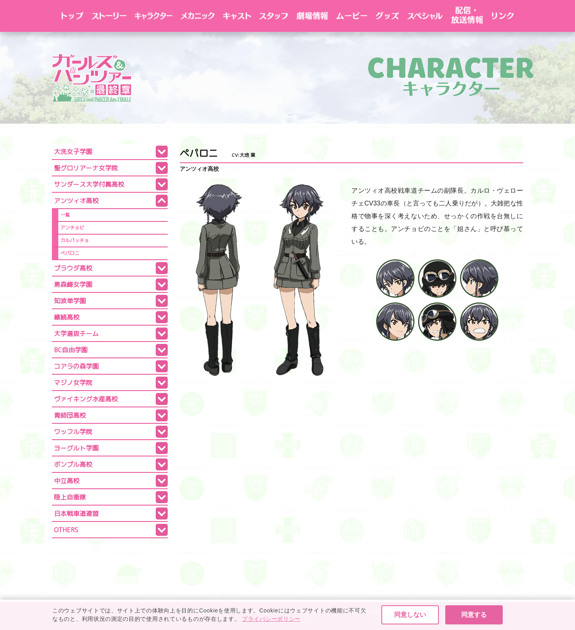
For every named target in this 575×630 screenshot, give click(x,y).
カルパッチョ (74, 240)
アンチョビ (72, 227)
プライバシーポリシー (287, 620)
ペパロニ (69, 253)
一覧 (65, 214)
